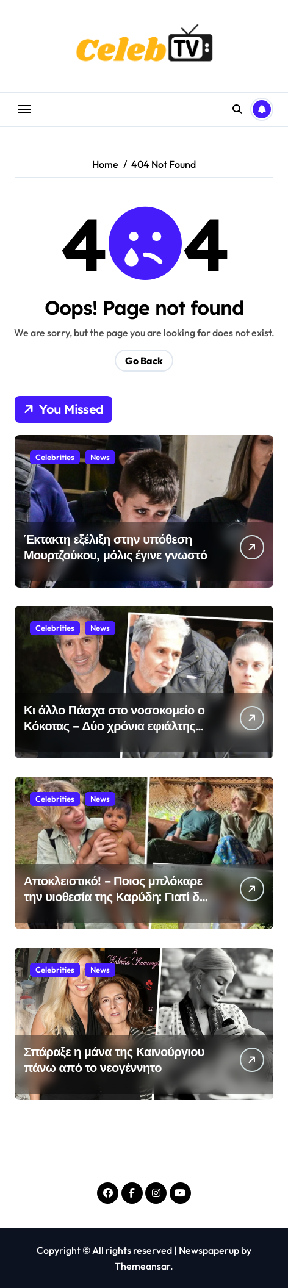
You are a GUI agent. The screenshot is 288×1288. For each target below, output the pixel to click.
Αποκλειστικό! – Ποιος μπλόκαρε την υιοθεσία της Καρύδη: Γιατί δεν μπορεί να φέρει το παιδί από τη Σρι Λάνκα (117, 904)
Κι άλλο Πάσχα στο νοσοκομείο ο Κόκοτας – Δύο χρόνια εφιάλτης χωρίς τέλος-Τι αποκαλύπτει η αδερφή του (114, 733)
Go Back (144, 360)
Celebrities (54, 457)
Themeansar (142, 1266)
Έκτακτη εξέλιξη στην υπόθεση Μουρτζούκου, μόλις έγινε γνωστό (115, 547)
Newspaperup (209, 1250)
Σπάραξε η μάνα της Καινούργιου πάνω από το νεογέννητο (114, 1059)
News (100, 457)
